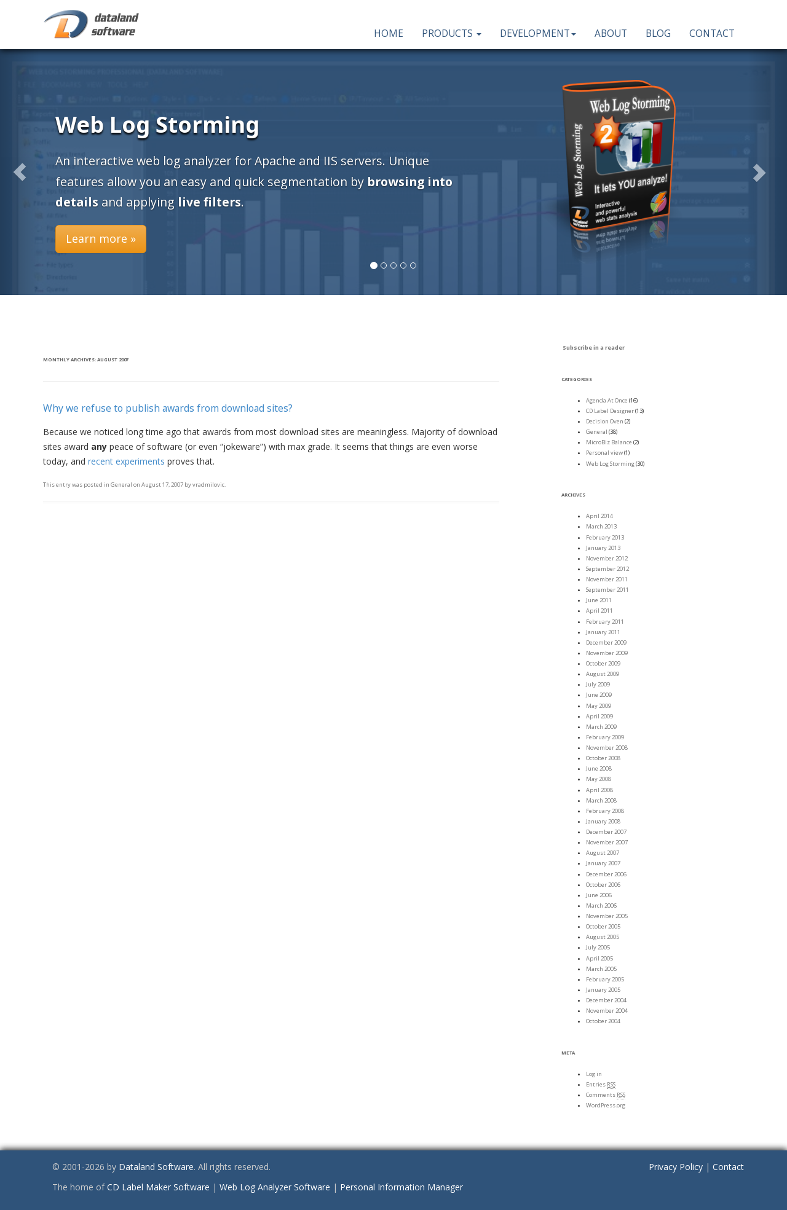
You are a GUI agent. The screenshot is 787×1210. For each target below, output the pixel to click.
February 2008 (605, 811)
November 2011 (607, 579)
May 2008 (598, 779)
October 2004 (603, 1021)
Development (538, 33)
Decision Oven (604, 421)
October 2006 (603, 885)
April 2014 (599, 516)
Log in (594, 1074)
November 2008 (607, 748)
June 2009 (599, 695)
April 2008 (599, 790)
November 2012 (607, 558)
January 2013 (603, 548)
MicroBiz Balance (609, 442)
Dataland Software (156, 1167)
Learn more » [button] (101, 238)
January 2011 (603, 632)
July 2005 (598, 947)
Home (388, 33)
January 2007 (603, 863)
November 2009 (607, 653)
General (121, 485)
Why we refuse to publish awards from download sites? (168, 408)
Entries (600, 1084)
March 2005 (601, 969)
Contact (712, 33)
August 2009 (602, 674)
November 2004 (607, 1011)
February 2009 (605, 737)
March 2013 (601, 526)
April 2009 (599, 716)
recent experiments (126, 461)
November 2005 (607, 916)
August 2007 (602, 853)
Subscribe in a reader (594, 348)
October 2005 (603, 926)
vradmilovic (208, 485)
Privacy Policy (676, 1167)
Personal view (604, 453)
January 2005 (603, 990)
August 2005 (602, 937)
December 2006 (606, 874)
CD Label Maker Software (158, 1187)
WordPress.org (605, 1105)
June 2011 (599, 600)
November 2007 (607, 842)
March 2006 (601, 905)
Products (451, 33)
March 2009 (601, 727)
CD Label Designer (610, 411)
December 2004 (606, 1000)
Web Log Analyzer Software (274, 1187)
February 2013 (605, 537)
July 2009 (598, 684)
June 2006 (599, 895)
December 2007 (606, 832)
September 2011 (607, 590)
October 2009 (603, 663)
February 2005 (605, 979)
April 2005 (599, 958)
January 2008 (603, 821)
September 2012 (607, 569)
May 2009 (598, 706)
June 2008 (599, 768)
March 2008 (601, 800)
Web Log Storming (610, 464)
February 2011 (605, 622)
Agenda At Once (607, 400)
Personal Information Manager (401, 1187)
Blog (658, 33)
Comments (605, 1095)
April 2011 (599, 611)
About (611, 33)
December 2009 (606, 642)
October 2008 (603, 758)
